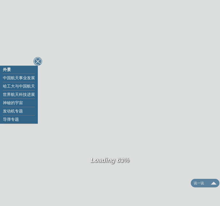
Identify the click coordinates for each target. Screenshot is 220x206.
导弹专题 (11, 119)
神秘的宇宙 (13, 102)
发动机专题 (13, 111)
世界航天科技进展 (19, 94)
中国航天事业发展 (19, 78)
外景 (7, 69)
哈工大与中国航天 (19, 86)
